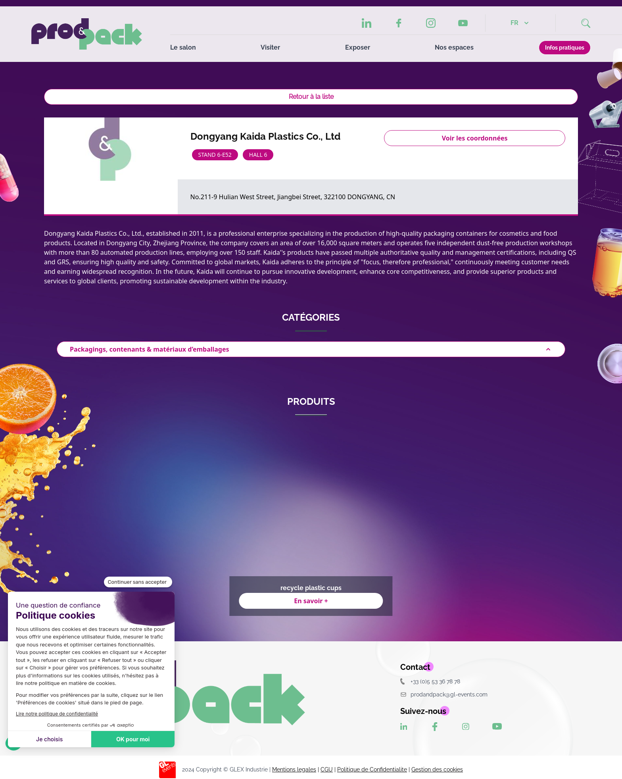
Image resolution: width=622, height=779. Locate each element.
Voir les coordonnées (475, 138)
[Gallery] (311, 520)
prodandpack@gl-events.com (444, 694)
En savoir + (311, 600)
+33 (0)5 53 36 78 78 (430, 681)
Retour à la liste (311, 96)
